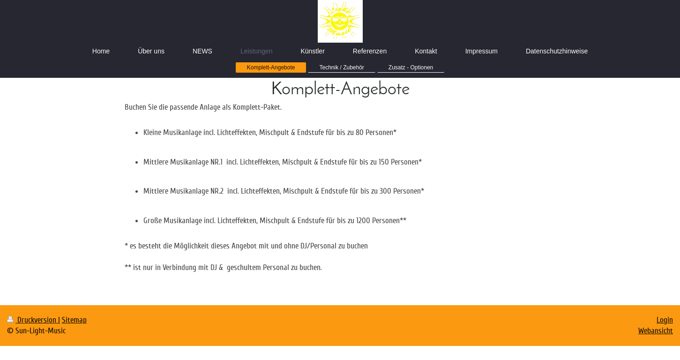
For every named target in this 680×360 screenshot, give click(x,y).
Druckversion (32, 320)
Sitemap (74, 320)
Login (665, 320)
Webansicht (655, 331)
